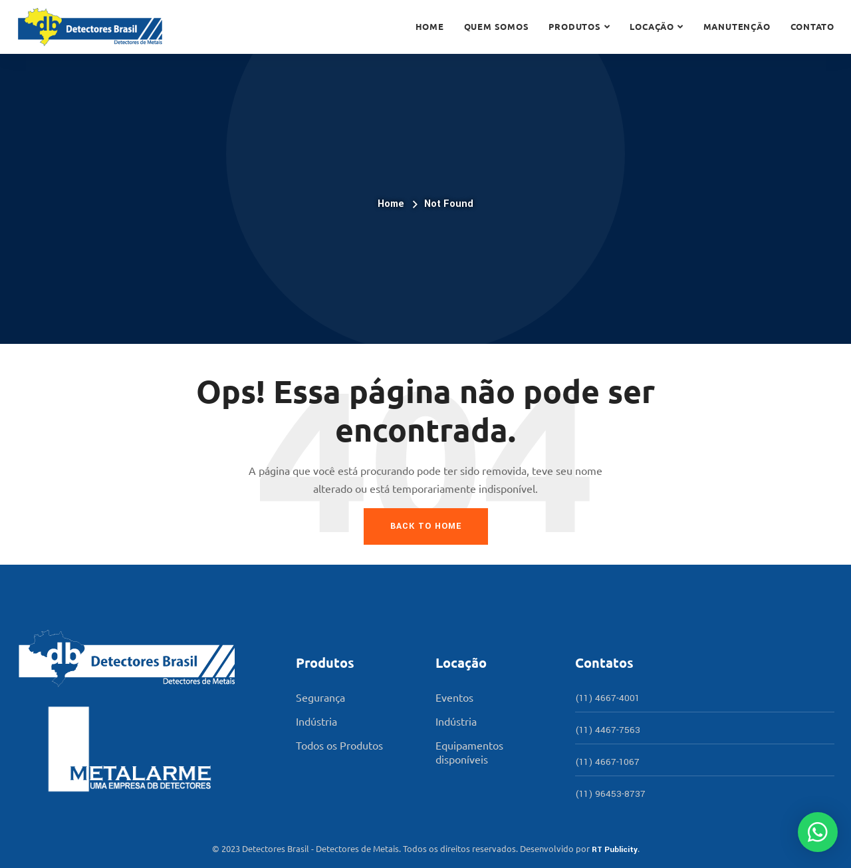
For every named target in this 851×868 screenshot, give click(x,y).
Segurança (320, 697)
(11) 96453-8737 (610, 794)
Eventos (454, 697)
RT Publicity (615, 849)
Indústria (316, 721)
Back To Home (425, 526)
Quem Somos (496, 26)
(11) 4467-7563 (607, 730)
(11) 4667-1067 (607, 762)
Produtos (574, 26)
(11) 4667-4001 (607, 698)
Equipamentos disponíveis (469, 752)
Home (430, 26)
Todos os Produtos (339, 745)
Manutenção (737, 26)
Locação (651, 26)
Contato (812, 26)
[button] (818, 832)
